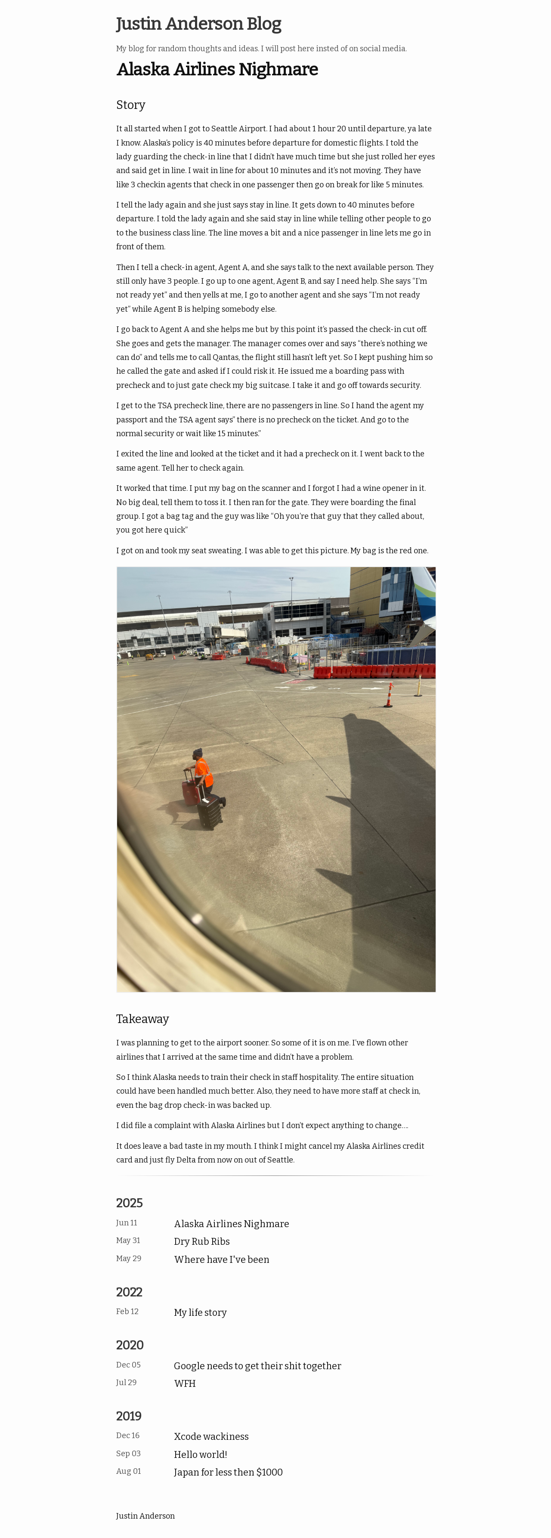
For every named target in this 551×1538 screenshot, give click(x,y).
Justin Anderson (145, 1516)
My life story (200, 1312)
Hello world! (200, 1454)
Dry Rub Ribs (202, 1241)
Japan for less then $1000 (228, 1472)
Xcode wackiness (211, 1436)
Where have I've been (221, 1259)
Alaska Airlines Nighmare (231, 1224)
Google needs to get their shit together (257, 1366)
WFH (185, 1383)
